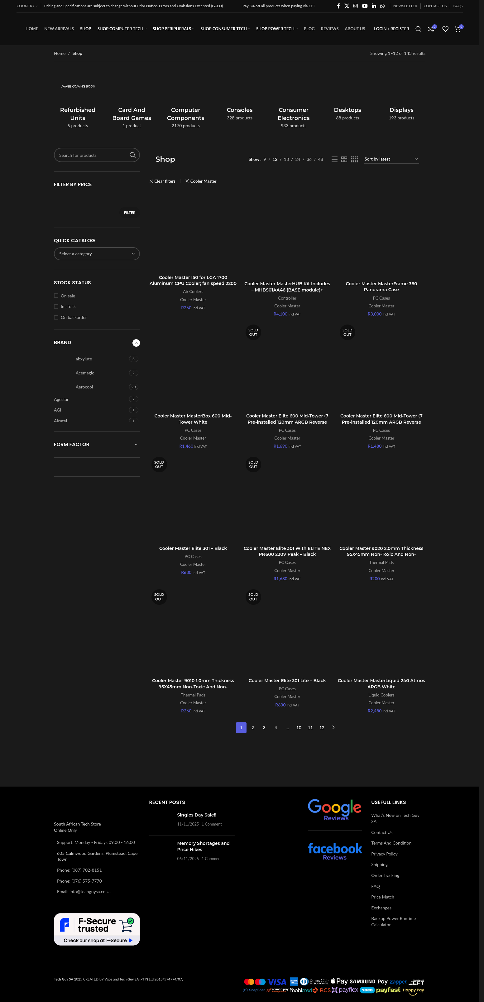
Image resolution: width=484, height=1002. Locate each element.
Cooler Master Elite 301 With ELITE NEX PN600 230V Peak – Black (287, 551)
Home (59, 53)
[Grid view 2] (344, 159)
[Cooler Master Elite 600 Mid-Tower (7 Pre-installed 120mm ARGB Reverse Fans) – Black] (287, 366)
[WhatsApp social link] (382, 6)
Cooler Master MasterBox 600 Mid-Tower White (193, 419)
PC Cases (381, 298)
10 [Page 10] (298, 727)
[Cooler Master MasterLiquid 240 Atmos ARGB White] (381, 631)
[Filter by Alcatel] (90, 421)
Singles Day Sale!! (197, 815)
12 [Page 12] (321, 727)
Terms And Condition (391, 842)
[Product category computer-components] (185, 101)
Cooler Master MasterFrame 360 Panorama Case (381, 287)
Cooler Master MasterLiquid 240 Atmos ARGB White (381, 684)
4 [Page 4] (276, 727)
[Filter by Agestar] (90, 399)
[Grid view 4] (354, 159)
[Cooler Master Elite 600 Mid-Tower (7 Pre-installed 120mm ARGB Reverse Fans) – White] (381, 366)
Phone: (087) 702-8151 (79, 870)
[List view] (335, 159)
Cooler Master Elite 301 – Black (193, 548)
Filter (129, 212)
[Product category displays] (401, 97)
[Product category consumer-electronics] (294, 101)
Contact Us (381, 832)
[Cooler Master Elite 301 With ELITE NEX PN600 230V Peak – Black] (287, 498)
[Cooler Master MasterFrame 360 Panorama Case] (381, 234)
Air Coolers (193, 291)
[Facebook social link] (338, 6)
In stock (68, 306)
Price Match (382, 896)
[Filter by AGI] (90, 410)
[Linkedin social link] (374, 6)
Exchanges (381, 907)
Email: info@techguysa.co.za (84, 891)
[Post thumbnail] (161, 821)
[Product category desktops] (347, 97)
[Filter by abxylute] (90, 359)
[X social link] (346, 6)
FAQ (375, 886)
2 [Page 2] (253, 727)
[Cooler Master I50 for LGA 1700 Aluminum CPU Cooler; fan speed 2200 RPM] (193, 231)
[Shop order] (391, 159)
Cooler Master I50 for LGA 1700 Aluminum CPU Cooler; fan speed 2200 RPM (193, 283)
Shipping (379, 864)
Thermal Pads (381, 562)
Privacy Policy (384, 853)
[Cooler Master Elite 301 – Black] (193, 498)
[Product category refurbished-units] (78, 101)
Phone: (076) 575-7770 (79, 881)
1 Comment (212, 824)
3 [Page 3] (264, 727)
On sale (68, 295)
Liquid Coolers (381, 694)
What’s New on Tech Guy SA (395, 818)
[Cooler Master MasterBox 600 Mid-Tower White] (193, 366)
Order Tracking (385, 875)
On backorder (74, 317)
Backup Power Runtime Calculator (393, 921)
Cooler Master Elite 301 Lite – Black (287, 680)
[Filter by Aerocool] (90, 387)
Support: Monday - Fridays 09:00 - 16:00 (96, 842)
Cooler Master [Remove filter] (203, 181)
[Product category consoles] (239, 97)
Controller (287, 298)
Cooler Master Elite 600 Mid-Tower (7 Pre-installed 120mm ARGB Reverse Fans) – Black (287, 422)
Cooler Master (193, 299)
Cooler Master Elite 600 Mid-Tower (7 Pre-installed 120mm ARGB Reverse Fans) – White (381, 422)
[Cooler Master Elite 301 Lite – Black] (287, 631)
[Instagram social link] (356, 6)
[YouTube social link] (365, 6)
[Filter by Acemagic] (90, 373)
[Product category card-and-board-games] (132, 101)
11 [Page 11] (310, 727)
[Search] (418, 29)
